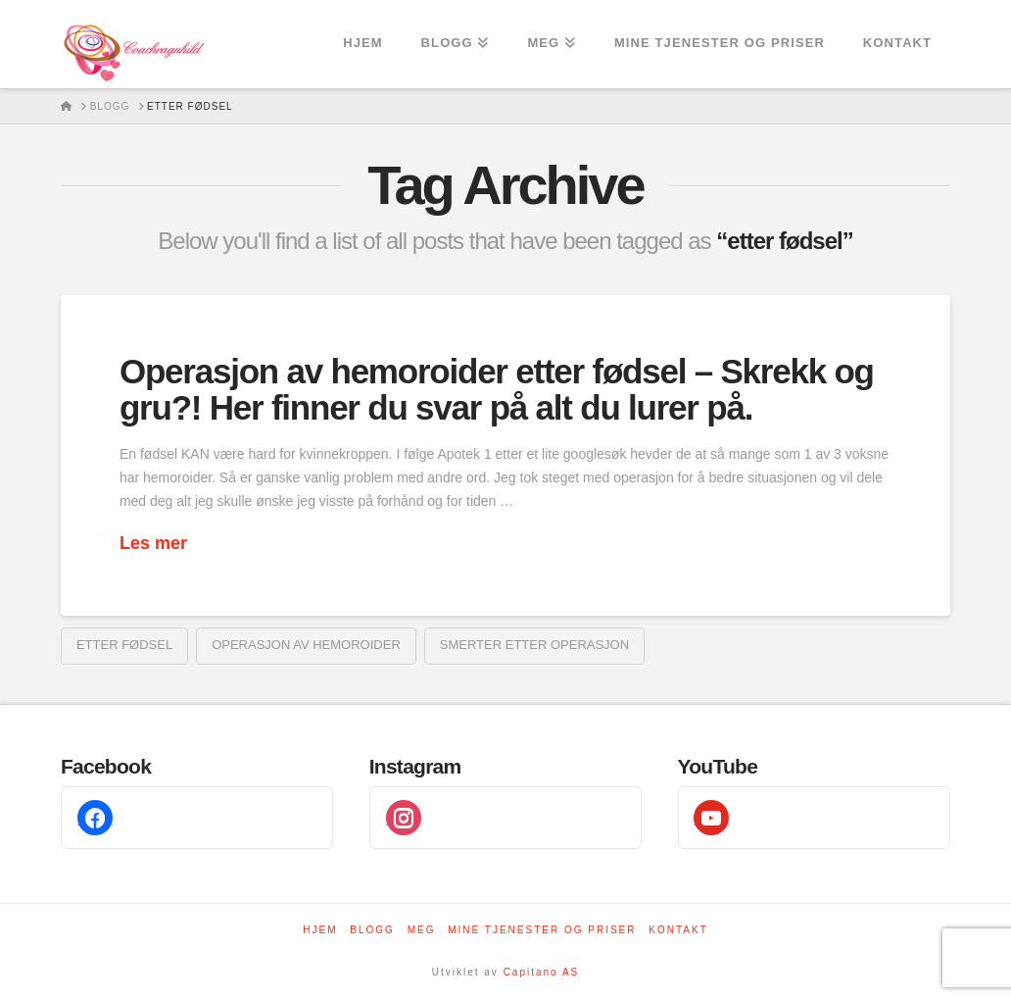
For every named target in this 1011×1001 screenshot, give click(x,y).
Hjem (320, 930)
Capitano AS (542, 972)
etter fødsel (124, 644)
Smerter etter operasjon (534, 644)
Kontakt (678, 930)
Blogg (372, 930)
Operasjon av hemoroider (306, 644)
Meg (422, 930)
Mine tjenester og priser (542, 930)
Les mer (153, 543)
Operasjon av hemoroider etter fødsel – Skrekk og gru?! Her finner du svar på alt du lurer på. (497, 389)
